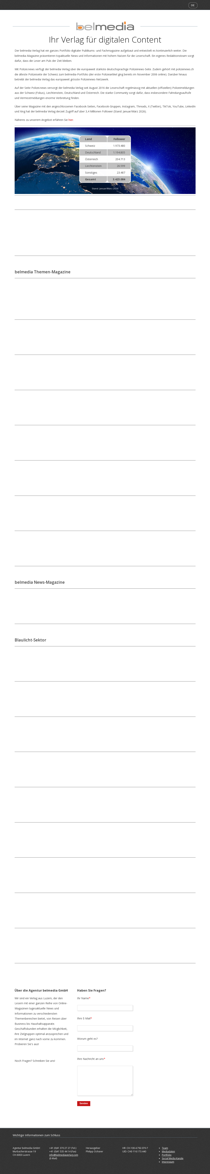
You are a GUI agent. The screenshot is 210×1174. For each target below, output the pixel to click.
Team (165, 1148)
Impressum (168, 1161)
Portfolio (167, 1155)
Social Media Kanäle (172, 1158)
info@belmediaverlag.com (63, 1155)
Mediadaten (168, 1151)
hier (71, 120)
